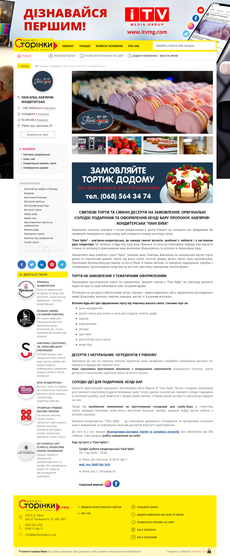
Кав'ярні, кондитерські (36, 154)
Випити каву (31, 230)
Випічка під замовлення (38, 238)
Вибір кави (30, 214)
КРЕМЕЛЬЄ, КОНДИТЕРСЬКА (46, 284)
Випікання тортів (34, 234)
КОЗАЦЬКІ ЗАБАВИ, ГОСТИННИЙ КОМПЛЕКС (50, 312)
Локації (84, 46)
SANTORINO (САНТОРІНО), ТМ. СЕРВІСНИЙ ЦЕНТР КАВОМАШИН (51, 346)
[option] (89, 145)
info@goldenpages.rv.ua (40, 535)
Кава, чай (29, 159)
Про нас (134, 46)
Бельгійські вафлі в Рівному (41, 189)
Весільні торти (32, 210)
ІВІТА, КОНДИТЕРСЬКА (49, 382)
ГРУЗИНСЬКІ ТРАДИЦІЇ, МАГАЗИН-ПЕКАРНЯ (49, 409)
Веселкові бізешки (35, 197)
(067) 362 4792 (34, 525)
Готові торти (31, 242)
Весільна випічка (34, 201)
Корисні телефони (109, 46)
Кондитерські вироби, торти (39, 163)
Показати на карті (37, 134)
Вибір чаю (30, 218)
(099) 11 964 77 (34, 529)
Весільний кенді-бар (36, 205)
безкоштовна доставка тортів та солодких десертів (143, 432)
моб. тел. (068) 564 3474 (94, 464)
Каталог (68, 46)
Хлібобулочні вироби (35, 168)
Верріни (29, 193)
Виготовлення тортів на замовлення (38, 224)
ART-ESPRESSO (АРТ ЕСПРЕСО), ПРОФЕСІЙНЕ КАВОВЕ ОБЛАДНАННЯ (50, 447)
